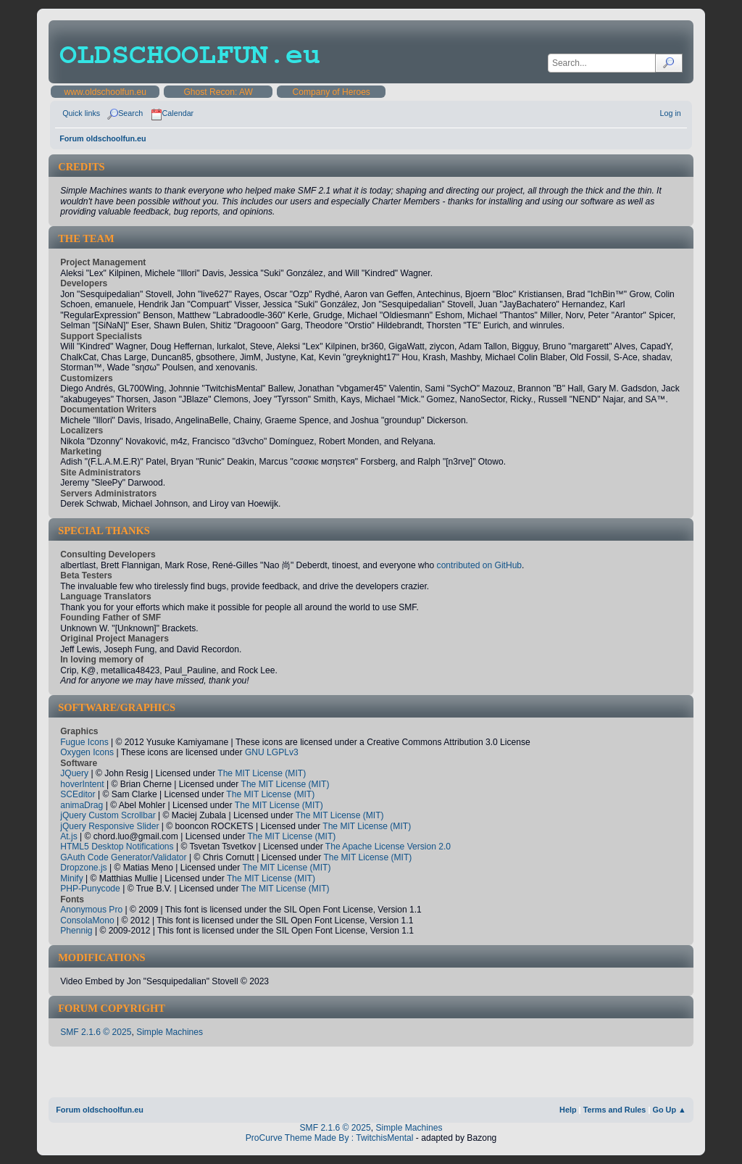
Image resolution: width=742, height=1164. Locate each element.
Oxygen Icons (87, 752)
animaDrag (81, 805)
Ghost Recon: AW (218, 92)
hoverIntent (82, 784)
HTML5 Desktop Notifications (116, 846)
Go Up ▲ (668, 1109)
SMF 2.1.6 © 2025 (95, 1032)
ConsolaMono (87, 920)
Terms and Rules (614, 1109)
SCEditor (77, 794)
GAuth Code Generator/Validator (123, 857)
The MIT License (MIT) (261, 773)
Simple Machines (169, 1032)
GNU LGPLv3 (272, 752)
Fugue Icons (84, 742)
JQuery (74, 773)
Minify (71, 878)
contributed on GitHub (479, 565)
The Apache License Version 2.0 (388, 846)
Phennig (76, 931)
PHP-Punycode (90, 889)
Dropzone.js (83, 867)
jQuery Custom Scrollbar (108, 815)
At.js (69, 836)
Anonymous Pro (91, 910)
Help (568, 1109)
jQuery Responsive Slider (109, 826)
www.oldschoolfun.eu (105, 92)
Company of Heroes (331, 92)
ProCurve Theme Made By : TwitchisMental (330, 1138)
